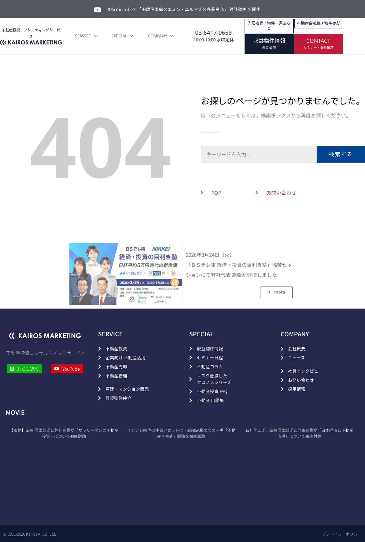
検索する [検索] (341, 154)
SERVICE (85, 36)
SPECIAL (122, 36)
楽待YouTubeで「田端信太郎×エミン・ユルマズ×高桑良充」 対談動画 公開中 (184, 9)
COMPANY (160, 36)
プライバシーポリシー (342, 534)
